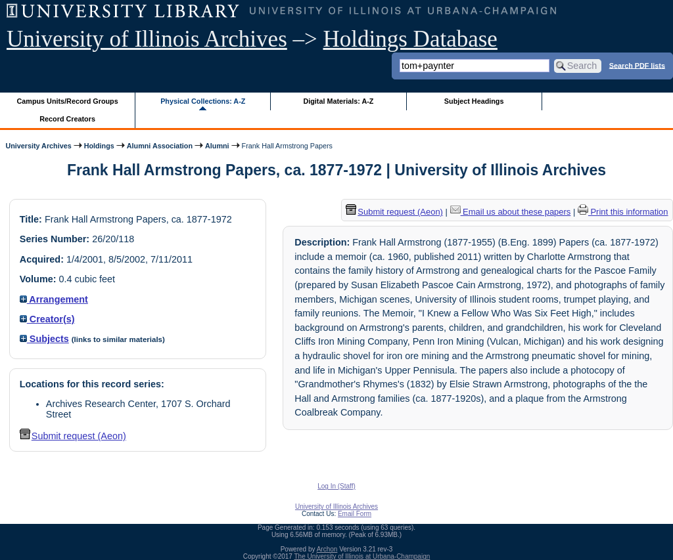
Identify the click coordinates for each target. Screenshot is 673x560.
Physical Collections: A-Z (202, 101)
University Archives (38, 146)
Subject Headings (474, 101)
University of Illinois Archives (147, 39)
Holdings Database (410, 39)
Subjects (44, 339)
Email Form (354, 513)
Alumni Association (160, 146)
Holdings (99, 146)
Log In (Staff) (336, 486)
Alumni (217, 146)
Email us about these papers (510, 212)
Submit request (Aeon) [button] (73, 436)
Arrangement (54, 299)
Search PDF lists (637, 65)
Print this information (623, 212)
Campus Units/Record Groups (67, 101)
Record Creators (67, 119)
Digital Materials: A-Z (338, 101)
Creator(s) (47, 319)
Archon (327, 549)
